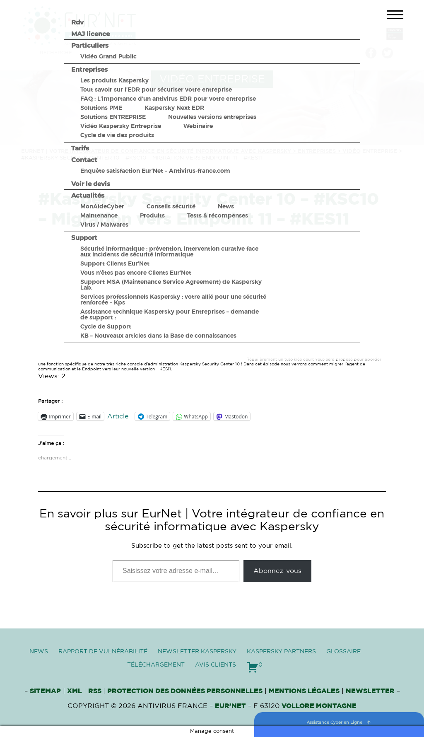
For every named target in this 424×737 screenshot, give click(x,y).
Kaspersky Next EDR (174, 107)
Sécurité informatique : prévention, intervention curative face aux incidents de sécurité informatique (169, 251)
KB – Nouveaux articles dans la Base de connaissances (158, 335)
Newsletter (370, 691)
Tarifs (80, 148)
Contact (84, 160)
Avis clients (215, 665)
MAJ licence (90, 34)
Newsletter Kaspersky (197, 652)
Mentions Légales (304, 691)
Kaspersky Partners (281, 652)
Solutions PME (101, 107)
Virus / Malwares (104, 224)
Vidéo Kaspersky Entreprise (120, 126)
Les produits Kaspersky (114, 80)
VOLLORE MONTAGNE (319, 706)
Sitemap (45, 691)
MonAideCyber (102, 206)
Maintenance (99, 215)
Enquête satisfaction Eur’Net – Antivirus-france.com (155, 170)
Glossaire (343, 652)
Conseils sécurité (171, 206)
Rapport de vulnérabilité (102, 652)
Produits (152, 215)
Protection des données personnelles (185, 691)
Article (117, 416)
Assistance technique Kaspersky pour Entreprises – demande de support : (169, 314)
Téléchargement (156, 665)
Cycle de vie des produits (117, 135)
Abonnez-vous (277, 571)
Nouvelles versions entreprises (212, 117)
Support (84, 238)
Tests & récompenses (217, 215)
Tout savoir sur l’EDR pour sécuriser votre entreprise (156, 89)
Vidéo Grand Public (108, 56)
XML (74, 691)
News (226, 206)
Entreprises (89, 69)
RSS (95, 691)
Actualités (87, 195)
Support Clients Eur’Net (114, 263)
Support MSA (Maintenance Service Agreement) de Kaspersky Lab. (171, 284)
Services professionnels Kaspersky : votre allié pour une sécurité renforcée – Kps (173, 299)
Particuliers (89, 45)
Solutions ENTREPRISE (113, 117)
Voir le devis (90, 184)
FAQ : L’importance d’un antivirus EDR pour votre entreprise (168, 98)
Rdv (77, 22)
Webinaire (198, 126)
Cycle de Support (105, 326)
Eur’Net (230, 706)
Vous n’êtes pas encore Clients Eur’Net (135, 272)
